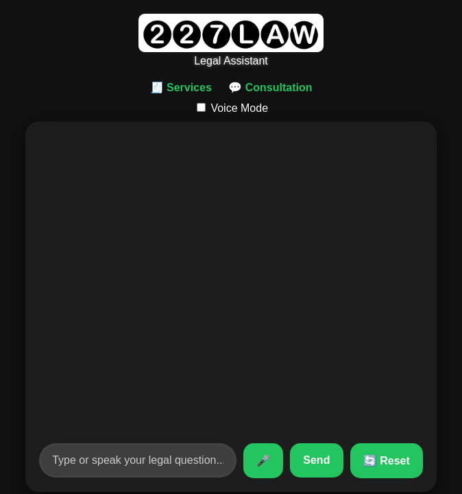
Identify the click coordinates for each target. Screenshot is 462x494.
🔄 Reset (386, 461)
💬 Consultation (270, 87)
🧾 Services (181, 87)
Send (316, 460)
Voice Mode (232, 108)
